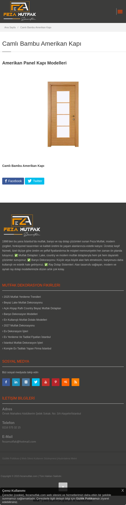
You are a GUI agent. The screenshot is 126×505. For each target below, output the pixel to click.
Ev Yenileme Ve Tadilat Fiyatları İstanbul (26, 337)
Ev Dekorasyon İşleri (15, 331)
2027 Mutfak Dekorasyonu (18, 325)
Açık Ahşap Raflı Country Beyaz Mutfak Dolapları (31, 308)
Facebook (14, 181)
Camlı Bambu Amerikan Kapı (35, 27)
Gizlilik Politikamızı (88, 498)
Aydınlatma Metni (67, 458)
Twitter (37, 181)
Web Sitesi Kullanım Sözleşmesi (39, 458)
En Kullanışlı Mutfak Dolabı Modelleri (24, 319)
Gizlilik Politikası (11, 458)
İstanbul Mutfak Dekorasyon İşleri (22, 342)
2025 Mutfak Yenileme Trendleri (21, 296)
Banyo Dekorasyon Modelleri (20, 314)
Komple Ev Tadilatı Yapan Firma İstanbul (26, 348)
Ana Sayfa (10, 27)
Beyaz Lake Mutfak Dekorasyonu (22, 302)
